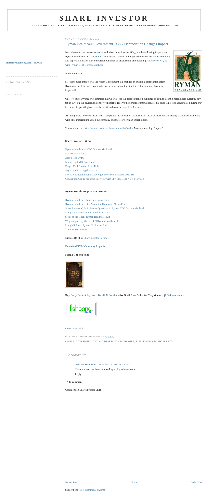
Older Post (196, 482)
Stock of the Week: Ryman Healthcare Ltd (87, 216)
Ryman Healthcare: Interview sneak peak (87, 199)
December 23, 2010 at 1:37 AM (114, 364)
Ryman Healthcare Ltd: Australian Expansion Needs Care (95, 203)
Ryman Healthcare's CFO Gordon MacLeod (88, 149)
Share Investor (104, 18)
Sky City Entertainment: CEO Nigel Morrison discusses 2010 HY (100, 174)
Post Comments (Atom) (92, 489)
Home (134, 482)
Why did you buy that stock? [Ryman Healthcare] (91, 221)
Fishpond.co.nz (175, 295)
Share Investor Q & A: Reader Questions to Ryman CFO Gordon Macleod (104, 208)
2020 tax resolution (85, 364)
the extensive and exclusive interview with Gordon (106, 128)
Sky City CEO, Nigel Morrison (81, 170)
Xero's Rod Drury (74, 157)
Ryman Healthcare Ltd (158, 341)
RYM (138, 341)
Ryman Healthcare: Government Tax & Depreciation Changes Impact (116, 44)
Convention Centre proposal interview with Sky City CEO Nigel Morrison (104, 178)
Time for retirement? (76, 229)
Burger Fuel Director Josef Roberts (83, 166)
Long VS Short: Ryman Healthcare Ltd (85, 225)
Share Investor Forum (95, 237)
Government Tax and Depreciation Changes (105, 341)
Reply (78, 374)
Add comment (74, 381)
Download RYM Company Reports (85, 246)
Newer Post (71, 482)
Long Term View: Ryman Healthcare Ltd (86, 212)
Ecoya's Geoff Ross (75, 153)
